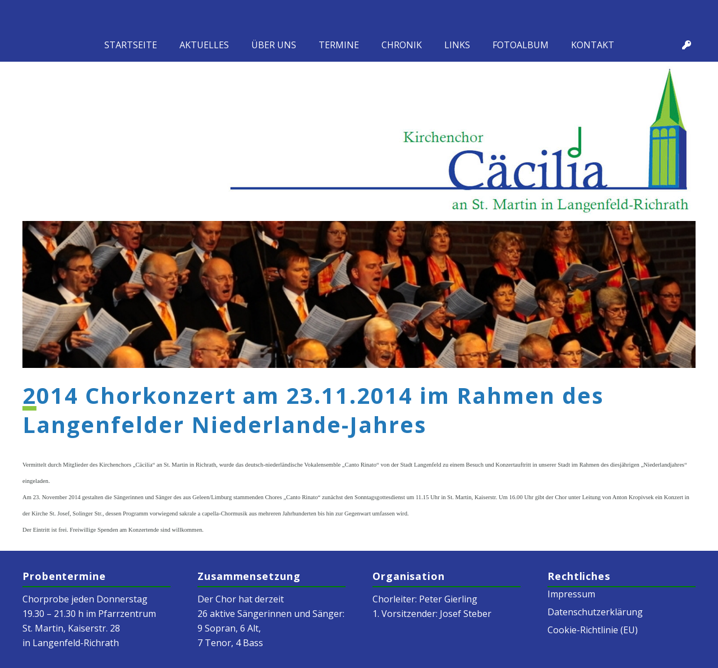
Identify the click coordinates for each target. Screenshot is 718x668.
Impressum (571, 594)
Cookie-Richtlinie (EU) (592, 630)
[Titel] (687, 45)
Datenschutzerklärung (595, 612)
